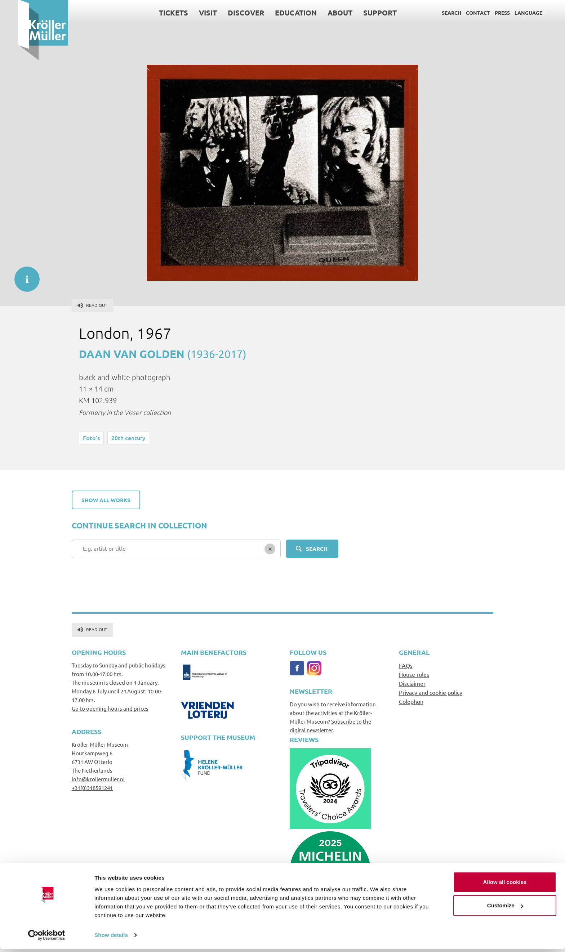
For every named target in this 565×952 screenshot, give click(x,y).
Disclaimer (412, 683)
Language (511, 12)
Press (484, 12)
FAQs (406, 665)
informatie (23, 276)
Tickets (155, 12)
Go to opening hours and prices (110, 708)
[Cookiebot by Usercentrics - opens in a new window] (46, 938)
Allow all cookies (505, 885)
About (322, 12)
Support (362, 12)
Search (434, 12)
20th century (128, 438)
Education (278, 12)
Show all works (105, 500)
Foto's (91, 438)
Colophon (411, 701)
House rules (414, 674)
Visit (190, 12)
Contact (460, 12)
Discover (228, 12)
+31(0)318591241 (92, 787)
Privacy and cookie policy (430, 692)
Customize (505, 908)
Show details (111, 938)
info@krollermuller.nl (98, 779)
